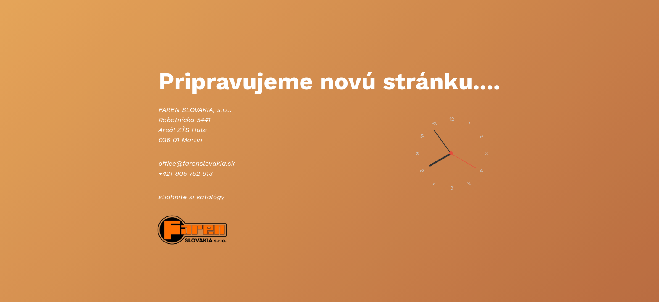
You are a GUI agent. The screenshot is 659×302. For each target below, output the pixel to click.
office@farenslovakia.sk (196, 163)
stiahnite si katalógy (191, 197)
